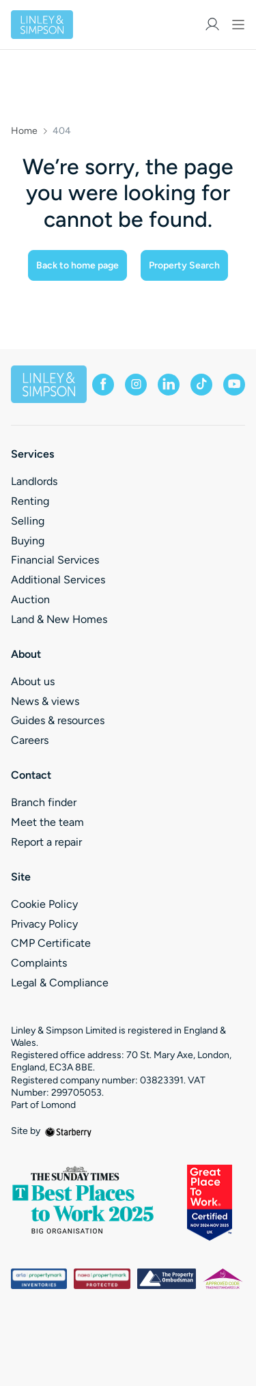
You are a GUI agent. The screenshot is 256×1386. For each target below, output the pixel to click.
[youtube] (234, 385)
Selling (27, 520)
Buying (27, 540)
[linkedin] (169, 385)
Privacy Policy (44, 923)
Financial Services (55, 559)
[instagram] (136, 385)
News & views (45, 701)
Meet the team (47, 822)
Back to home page (77, 265)
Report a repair (46, 841)
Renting (30, 501)
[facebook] (103, 385)
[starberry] (68, 1131)
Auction (30, 599)
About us (33, 681)
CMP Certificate (51, 943)
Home (24, 131)
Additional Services (58, 579)
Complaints (39, 962)
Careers (29, 740)
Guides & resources (57, 720)
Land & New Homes (59, 619)
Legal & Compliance (60, 982)
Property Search (184, 265)
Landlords (34, 481)
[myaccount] (212, 24)
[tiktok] (201, 385)
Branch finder (43, 802)
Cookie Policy (44, 904)
